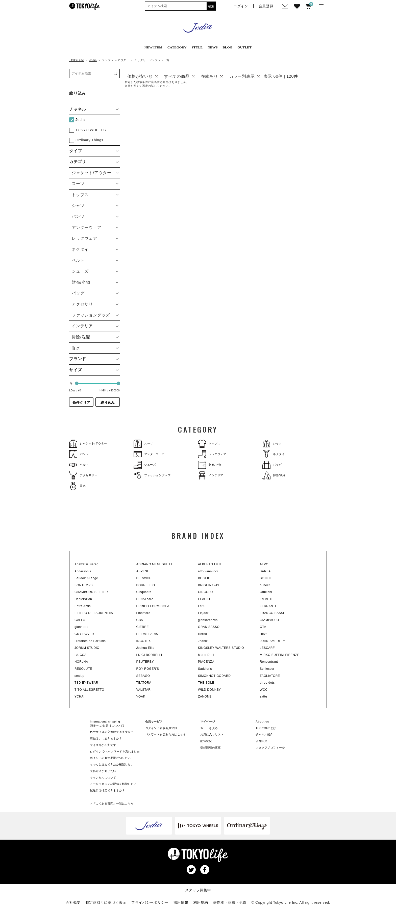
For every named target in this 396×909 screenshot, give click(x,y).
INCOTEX (143, 641)
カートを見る (209, 728)
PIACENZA (206, 661)
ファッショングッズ (152, 475)
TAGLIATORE (270, 676)
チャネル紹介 (264, 734)
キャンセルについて (103, 777)
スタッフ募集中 (198, 890)
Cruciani (266, 592)
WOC (264, 689)
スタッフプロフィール (270, 747)
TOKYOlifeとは (266, 728)
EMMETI (266, 599)
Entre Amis (83, 606)
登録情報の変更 (210, 747)
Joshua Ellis (145, 648)
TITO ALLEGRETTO (89, 689)
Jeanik (203, 641)
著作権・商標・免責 (229, 902)
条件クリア (81, 402)
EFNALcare (144, 599)
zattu (263, 696)
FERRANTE (268, 606)
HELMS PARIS (147, 634)
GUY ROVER (84, 634)
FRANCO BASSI (272, 613)
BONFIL (266, 578)
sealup (79, 676)
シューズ (145, 465)
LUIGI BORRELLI (149, 655)
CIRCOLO (205, 592)
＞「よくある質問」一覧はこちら (112, 803)
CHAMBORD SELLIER (91, 592)
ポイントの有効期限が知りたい (110, 757)
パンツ (79, 454)
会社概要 (73, 902)
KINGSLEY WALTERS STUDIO (221, 648)
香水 (77, 486)
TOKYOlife (76, 60)
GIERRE (142, 627)
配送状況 (206, 740)
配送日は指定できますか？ (107, 790)
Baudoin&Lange (86, 578)
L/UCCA (81, 655)
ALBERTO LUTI (209, 564)
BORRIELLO (145, 585)
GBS (139, 620)
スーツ (143, 443)
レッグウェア (212, 454)
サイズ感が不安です (103, 744)
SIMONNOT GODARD (214, 676)
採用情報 (181, 902)
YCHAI (80, 696)
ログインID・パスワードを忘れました (115, 751)
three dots (267, 682)
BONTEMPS (84, 585)
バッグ (272, 465)
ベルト (79, 465)
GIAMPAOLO (269, 620)
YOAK (140, 696)
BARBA (265, 571)
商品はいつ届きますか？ (106, 738)
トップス (209, 443)
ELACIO (204, 599)
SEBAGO (143, 676)
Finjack (203, 613)
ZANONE (205, 696)
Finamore (143, 613)
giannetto (81, 627)
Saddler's (205, 669)
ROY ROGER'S (147, 669)
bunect (265, 585)
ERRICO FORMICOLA (152, 606)
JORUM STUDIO (87, 648)
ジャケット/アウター (88, 443)
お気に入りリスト (212, 734)
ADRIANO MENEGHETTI (155, 564)
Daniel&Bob (83, 599)
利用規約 (200, 902)
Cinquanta (144, 592)
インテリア (210, 475)
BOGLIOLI (205, 578)
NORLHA (81, 661)
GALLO (80, 620)
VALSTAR (143, 689)
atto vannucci (208, 571)
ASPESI (142, 571)
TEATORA (144, 682)
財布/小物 (209, 465)
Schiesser (267, 669)
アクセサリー (83, 475)
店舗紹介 (261, 740)
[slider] (77, 383)
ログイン (151, 728)
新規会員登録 (168, 728)
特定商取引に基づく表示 (106, 902)
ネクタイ (273, 454)
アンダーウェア (149, 454)
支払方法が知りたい (103, 770)
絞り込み (108, 402)
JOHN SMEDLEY (272, 641)
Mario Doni (206, 655)
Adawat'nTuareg (86, 564)
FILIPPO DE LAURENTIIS (94, 613)
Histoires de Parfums (90, 641)
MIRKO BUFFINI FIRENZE (280, 655)
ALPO (264, 564)
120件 (292, 76)
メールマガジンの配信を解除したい (113, 783)
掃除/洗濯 (274, 475)
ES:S (202, 606)
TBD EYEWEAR (86, 682)
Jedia (93, 60)
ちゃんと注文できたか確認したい (112, 764)
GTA (263, 627)
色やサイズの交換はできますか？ (112, 731)
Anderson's (83, 571)
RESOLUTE (83, 669)
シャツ (272, 443)
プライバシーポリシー (149, 902)
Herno (202, 634)
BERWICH (144, 578)
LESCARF (267, 648)
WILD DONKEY (209, 689)
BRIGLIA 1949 (208, 585)
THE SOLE (206, 682)
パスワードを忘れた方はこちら (165, 734)
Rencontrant (269, 661)
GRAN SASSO (208, 627)
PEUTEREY (145, 661)
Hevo (263, 634)
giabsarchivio (208, 620)
